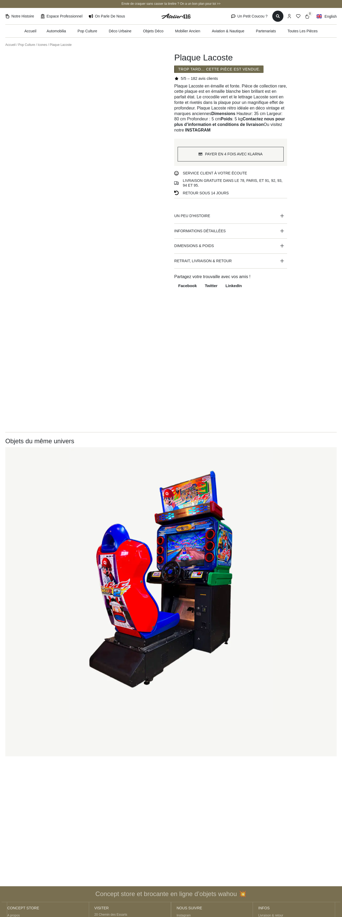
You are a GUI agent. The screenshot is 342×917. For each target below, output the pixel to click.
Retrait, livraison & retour (203, 261)
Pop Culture (26, 45)
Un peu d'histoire (192, 216)
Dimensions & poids (194, 246)
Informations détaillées (200, 231)
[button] (230, 216)
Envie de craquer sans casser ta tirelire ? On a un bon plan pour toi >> (171, 4)
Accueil (10, 45)
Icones (42, 45)
